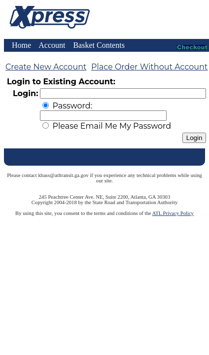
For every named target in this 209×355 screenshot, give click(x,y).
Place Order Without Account (149, 66)
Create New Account (45, 66)
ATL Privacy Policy (173, 213)
